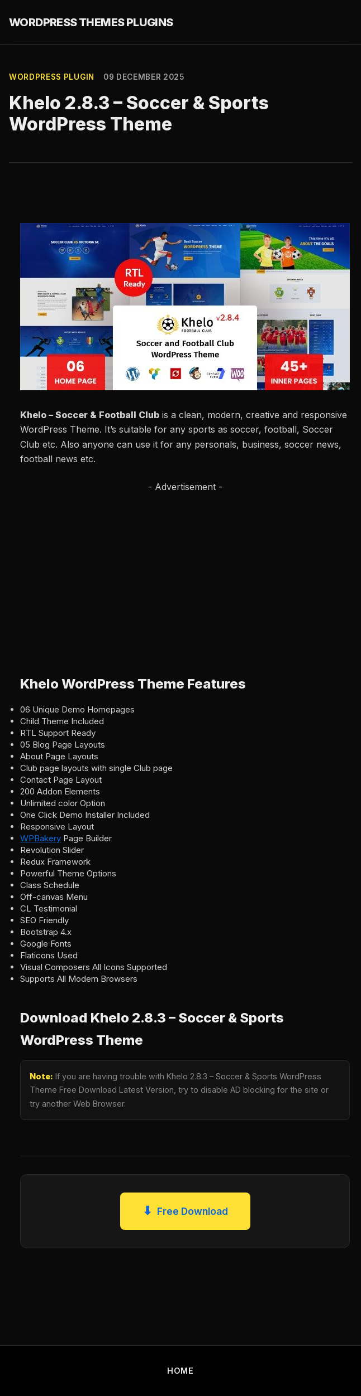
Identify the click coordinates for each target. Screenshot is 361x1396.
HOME (180, 1370)
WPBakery (40, 838)
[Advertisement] (165, 573)
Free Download (185, 1211)
